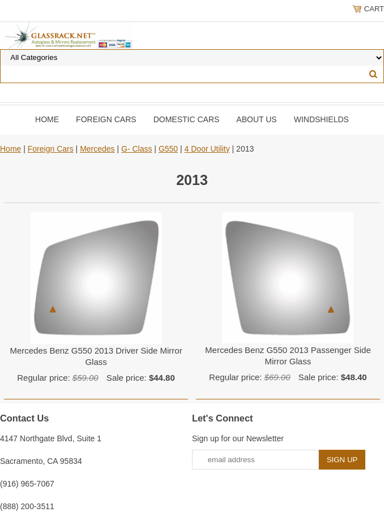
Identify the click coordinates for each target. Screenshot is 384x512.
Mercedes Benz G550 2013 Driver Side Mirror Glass (96, 356)
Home (47, 119)
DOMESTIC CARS (186, 119)
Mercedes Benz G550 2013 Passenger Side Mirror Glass (288, 355)
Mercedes (97, 148)
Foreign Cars (106, 119)
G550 (168, 148)
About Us (256, 119)
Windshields (321, 119)
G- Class (136, 148)
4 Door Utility (207, 148)
